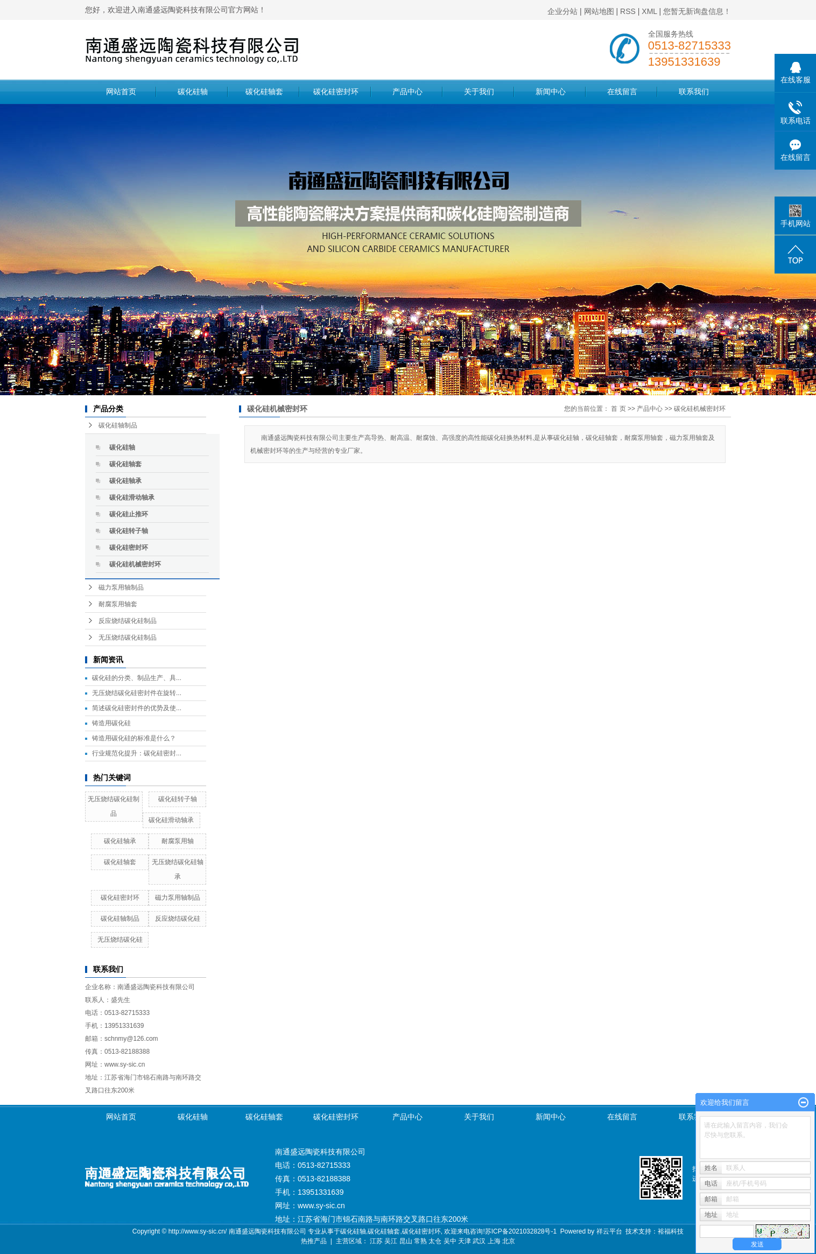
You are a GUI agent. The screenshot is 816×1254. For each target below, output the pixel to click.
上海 (494, 1241)
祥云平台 (609, 1231)
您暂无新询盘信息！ (697, 11)
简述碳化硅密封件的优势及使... (136, 708)
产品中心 (407, 91)
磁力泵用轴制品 (121, 587)
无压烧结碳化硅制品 (128, 637)
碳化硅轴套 (264, 91)
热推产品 (314, 1241)
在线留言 (622, 91)
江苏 (376, 1241)
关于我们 (479, 91)
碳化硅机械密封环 (135, 564)
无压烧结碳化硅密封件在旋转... (136, 693)
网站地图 (599, 11)
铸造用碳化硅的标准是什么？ (134, 738)
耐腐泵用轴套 (118, 604)
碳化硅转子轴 (128, 531)
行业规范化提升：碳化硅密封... (136, 753)
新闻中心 (551, 91)
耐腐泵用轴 (177, 841)
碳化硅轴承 (125, 481)
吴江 (390, 1241)
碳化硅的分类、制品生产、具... (136, 678)
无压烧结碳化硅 (120, 939)
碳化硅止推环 (128, 514)
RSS (628, 11)
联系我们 (694, 91)
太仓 (434, 1241)
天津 (464, 1241)
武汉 (479, 1241)
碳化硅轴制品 (118, 425)
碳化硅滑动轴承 (131, 497)
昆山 (405, 1241)
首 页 (618, 408)
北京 (508, 1241)
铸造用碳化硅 (111, 723)
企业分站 (562, 11)
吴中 (450, 1241)
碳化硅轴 (193, 91)
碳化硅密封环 (335, 91)
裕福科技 (671, 1231)
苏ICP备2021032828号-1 (521, 1231)
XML (649, 11)
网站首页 (121, 91)
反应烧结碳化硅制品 (128, 621)
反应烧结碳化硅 (177, 918)
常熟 (420, 1241)
